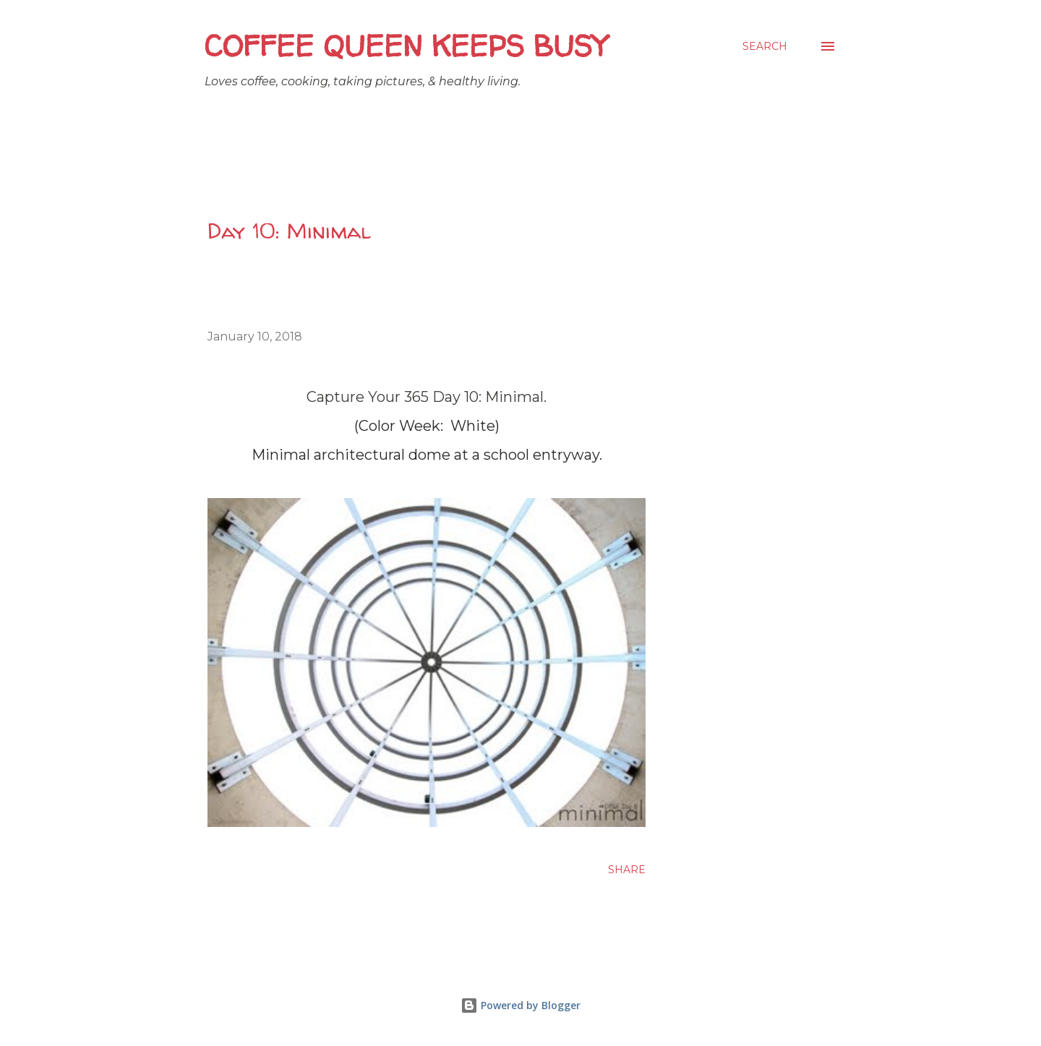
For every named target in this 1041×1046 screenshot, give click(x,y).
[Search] (764, 46)
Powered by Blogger (520, 1005)
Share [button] (627, 869)
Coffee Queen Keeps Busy (406, 46)
